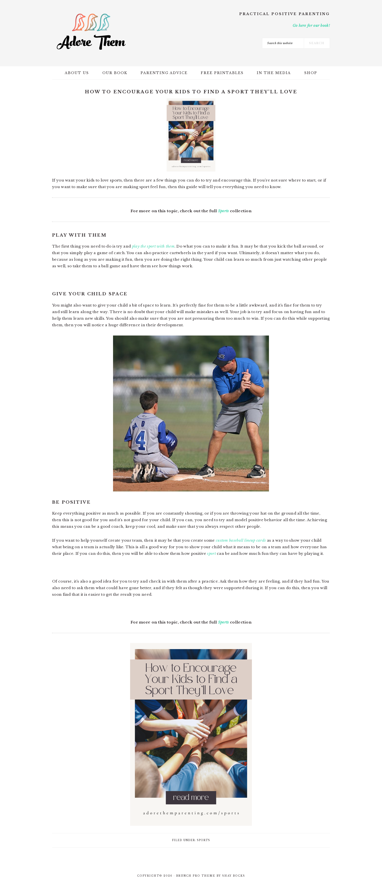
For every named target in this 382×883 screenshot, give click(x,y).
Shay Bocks (233, 875)
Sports (223, 211)
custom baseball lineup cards (241, 540)
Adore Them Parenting (91, 31)
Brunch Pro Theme (195, 875)
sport (211, 553)
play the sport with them (153, 246)
